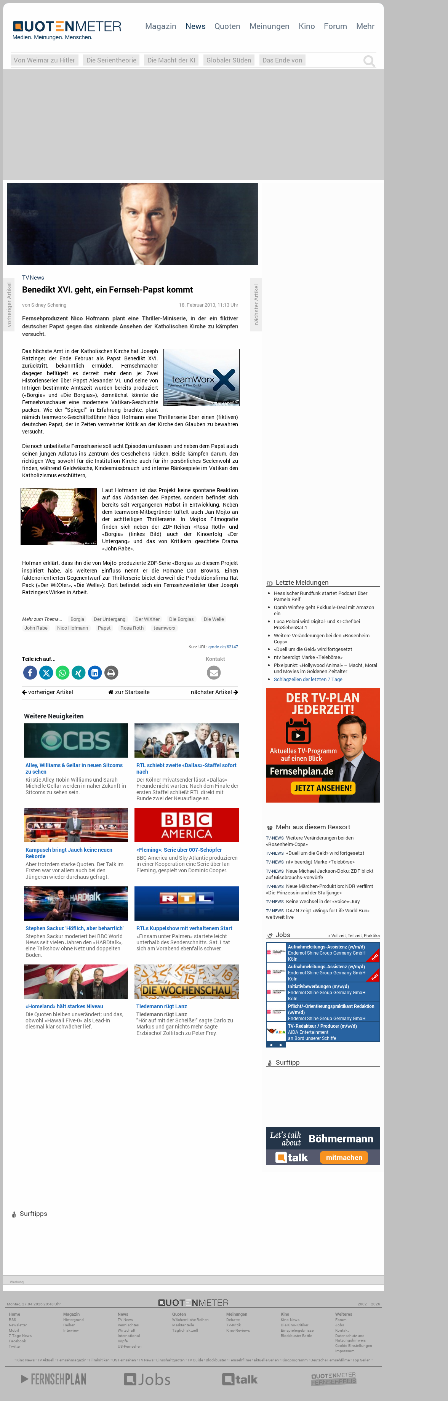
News (196, 26)
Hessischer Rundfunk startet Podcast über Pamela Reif (320, 596)
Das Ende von (282, 60)
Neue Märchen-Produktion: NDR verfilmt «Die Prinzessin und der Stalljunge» (319, 889)
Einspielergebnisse (297, 1330)
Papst (104, 628)
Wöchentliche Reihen (190, 1319)
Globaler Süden (228, 60)
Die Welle (214, 619)
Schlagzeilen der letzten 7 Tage (308, 679)
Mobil (14, 1330)
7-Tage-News (20, 1335)
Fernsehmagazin (71, 1360)
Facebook (17, 1341)
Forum (335, 26)
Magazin (160, 26)
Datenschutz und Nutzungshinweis (350, 1338)
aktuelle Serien (266, 1360)
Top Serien (361, 1360)
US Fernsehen (124, 1360)
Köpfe (123, 1341)
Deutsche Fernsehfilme (330, 1360)
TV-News (125, 1319)
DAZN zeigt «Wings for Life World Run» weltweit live (318, 913)
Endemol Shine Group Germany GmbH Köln (323, 952)
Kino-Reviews (238, 1330)
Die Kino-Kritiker (294, 1325)
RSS (12, 1319)
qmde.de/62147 (223, 646)
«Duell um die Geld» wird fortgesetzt (313, 649)
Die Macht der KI (171, 60)
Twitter (15, 1346)
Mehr (365, 26)
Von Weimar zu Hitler (44, 60)
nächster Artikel (214, 692)
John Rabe (36, 628)
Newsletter (18, 1325)
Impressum (345, 1350)
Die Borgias (181, 619)
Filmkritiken (99, 1360)
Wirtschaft (126, 1330)
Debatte (233, 1319)
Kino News (25, 1360)
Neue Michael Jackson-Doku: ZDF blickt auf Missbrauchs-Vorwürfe (320, 874)
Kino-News (290, 1319)
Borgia (77, 619)
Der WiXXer (147, 619)
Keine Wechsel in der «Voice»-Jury (313, 901)
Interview (71, 1330)
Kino (307, 26)
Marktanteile (183, 1325)
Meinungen (270, 26)
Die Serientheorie (111, 60)
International (129, 1335)
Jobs (339, 1325)
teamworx (165, 628)
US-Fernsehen (130, 1346)
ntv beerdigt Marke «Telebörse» (308, 657)
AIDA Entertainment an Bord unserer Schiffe (312, 1031)
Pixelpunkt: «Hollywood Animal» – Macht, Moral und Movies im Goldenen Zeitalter (325, 668)
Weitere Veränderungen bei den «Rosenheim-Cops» (322, 638)
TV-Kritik (233, 1325)
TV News (146, 1360)
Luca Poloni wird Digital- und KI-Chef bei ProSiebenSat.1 (317, 624)
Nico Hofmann (72, 628)
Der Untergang (109, 619)
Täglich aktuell (185, 1330)
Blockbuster (216, 1360)
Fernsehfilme (240, 1360)
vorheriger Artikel (47, 692)
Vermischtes (128, 1325)
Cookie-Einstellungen (353, 1345)
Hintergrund (73, 1319)
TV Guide (195, 1360)
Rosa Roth (132, 628)
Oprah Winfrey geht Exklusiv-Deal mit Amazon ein (324, 610)
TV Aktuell (45, 1360)
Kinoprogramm (295, 1360)
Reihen (69, 1325)
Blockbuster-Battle (296, 1335)
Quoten (227, 26)
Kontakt (342, 1330)
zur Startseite (129, 692)
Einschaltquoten (170, 1360)
